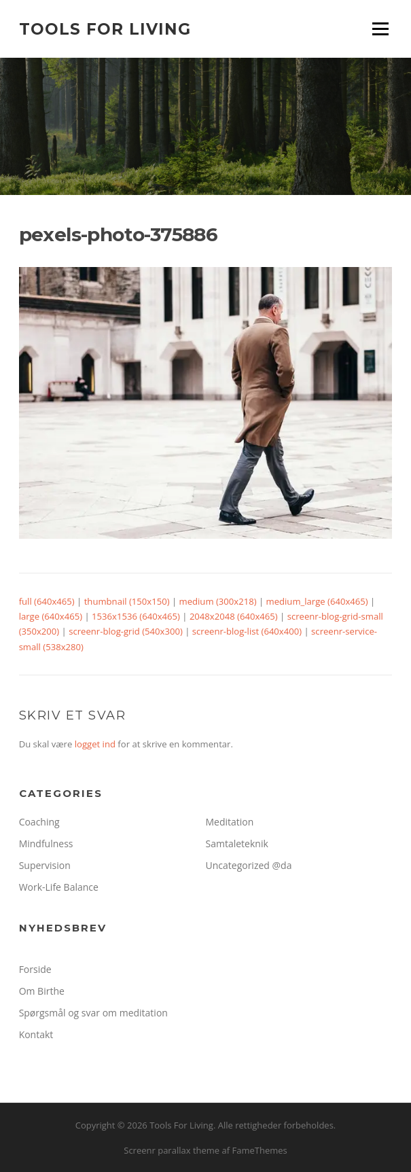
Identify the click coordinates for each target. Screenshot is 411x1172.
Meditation (230, 821)
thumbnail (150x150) (127, 601)
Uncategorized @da (249, 865)
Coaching (39, 821)
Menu (380, 28)
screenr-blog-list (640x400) (247, 631)
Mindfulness (46, 843)
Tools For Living (105, 28)
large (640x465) (50, 616)
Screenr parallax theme (171, 1150)
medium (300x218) (218, 601)
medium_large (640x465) (317, 601)
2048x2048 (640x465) (234, 616)
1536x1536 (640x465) (136, 616)
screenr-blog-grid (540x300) (126, 631)
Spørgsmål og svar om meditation (93, 1012)
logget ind (95, 744)
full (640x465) (47, 601)
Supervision (45, 865)
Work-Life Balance (59, 887)
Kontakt (36, 1034)
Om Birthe (42, 990)
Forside (35, 969)
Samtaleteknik (237, 843)
